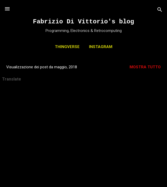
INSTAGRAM (100, 46)
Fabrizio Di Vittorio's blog (83, 21)
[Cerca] (160, 10)
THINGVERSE (67, 46)
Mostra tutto (145, 67)
